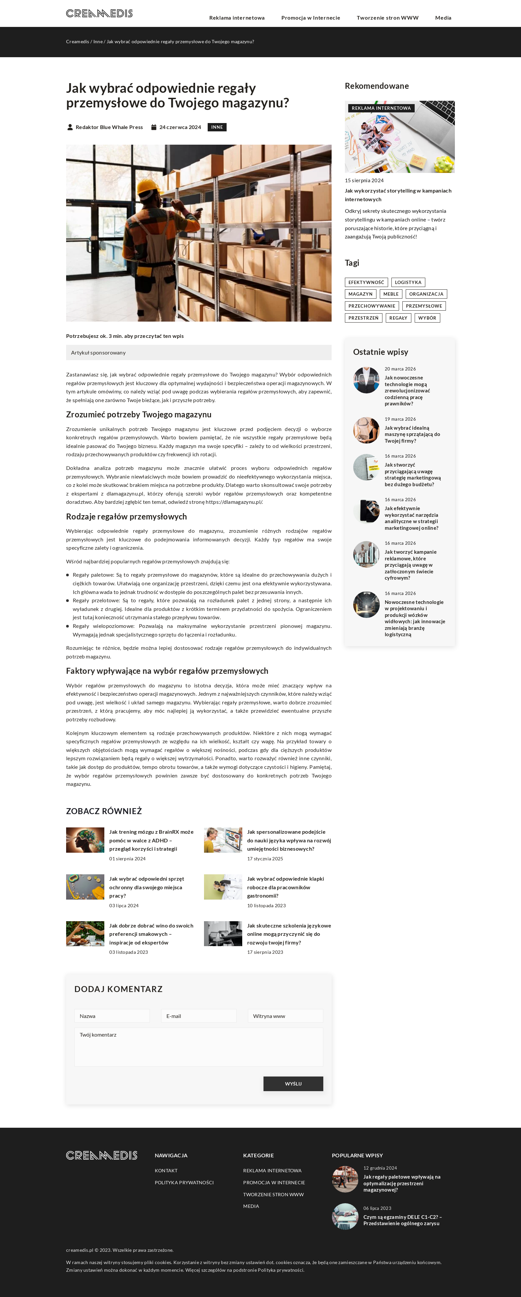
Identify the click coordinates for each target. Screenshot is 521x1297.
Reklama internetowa (268, 13)
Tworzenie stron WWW (400, 13)
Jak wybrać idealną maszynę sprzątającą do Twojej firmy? (413, 434)
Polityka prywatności (184, 1182)
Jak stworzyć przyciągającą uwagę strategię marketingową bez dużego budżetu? (413, 474)
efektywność (366, 282)
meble (391, 294)
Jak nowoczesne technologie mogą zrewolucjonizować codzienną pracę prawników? (407, 390)
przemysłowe (424, 306)
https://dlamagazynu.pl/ (234, 502)
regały (398, 318)
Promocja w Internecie (332, 13)
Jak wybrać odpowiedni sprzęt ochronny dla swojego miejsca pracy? (146, 887)
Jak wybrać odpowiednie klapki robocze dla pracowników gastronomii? (285, 887)
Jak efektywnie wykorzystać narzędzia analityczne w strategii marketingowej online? (411, 518)
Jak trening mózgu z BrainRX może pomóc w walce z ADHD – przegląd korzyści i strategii (151, 840)
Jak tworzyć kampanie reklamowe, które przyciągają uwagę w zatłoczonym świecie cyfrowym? (411, 565)
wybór (427, 318)
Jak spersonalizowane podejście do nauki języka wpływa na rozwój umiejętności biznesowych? (289, 840)
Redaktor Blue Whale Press (109, 127)
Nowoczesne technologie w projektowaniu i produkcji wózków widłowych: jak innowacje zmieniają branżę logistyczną (415, 618)
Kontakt (166, 1170)
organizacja (426, 294)
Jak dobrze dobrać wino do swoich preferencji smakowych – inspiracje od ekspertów (151, 933)
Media (447, 13)
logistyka (408, 282)
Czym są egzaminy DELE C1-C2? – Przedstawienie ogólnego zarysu (403, 1220)
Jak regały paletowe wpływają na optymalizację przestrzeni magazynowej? (402, 1183)
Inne (217, 127)
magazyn (361, 294)
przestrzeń (364, 318)
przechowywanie (372, 306)
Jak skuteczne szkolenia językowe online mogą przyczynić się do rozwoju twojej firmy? (289, 933)
